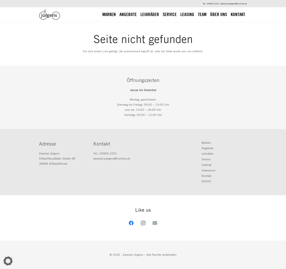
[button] (8, 261)
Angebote (207, 148)
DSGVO (206, 181)
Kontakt (206, 176)
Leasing (206, 164)
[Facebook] (131, 223)
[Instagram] (143, 223)
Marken (206, 142)
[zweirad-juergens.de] (49, 15)
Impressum (208, 170)
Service (206, 159)
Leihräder (207, 153)
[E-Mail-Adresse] (155, 223)
